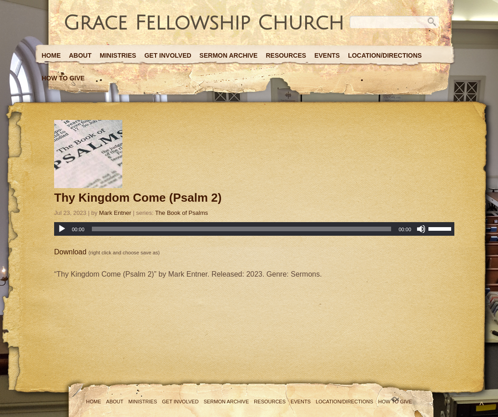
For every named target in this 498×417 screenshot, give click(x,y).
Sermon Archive (229, 55)
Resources (286, 55)
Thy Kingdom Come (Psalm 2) (137, 197)
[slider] (242, 229)
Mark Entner (115, 212)
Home (51, 55)
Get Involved (167, 55)
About (80, 55)
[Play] (61, 228)
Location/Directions (385, 55)
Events (327, 55)
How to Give (63, 78)
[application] (254, 229)
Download (70, 252)
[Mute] (421, 228)
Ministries (118, 55)
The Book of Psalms (181, 212)
